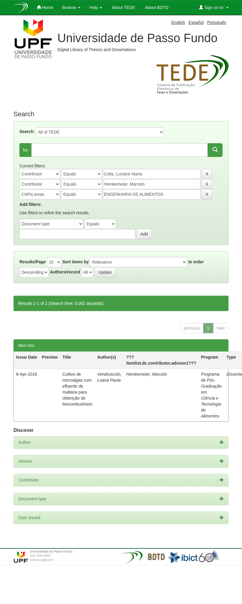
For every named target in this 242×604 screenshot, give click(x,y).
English (178, 22)
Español (196, 22)
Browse (71, 7)
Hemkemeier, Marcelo (146, 374)
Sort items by (75, 261)
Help (95, 7)
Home (45, 7)
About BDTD (156, 7)
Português (216, 22)
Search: (27, 131)
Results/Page (32, 261)
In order (196, 261)
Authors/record (65, 272)
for (25, 150)
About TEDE (123, 7)
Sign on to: (214, 7)
